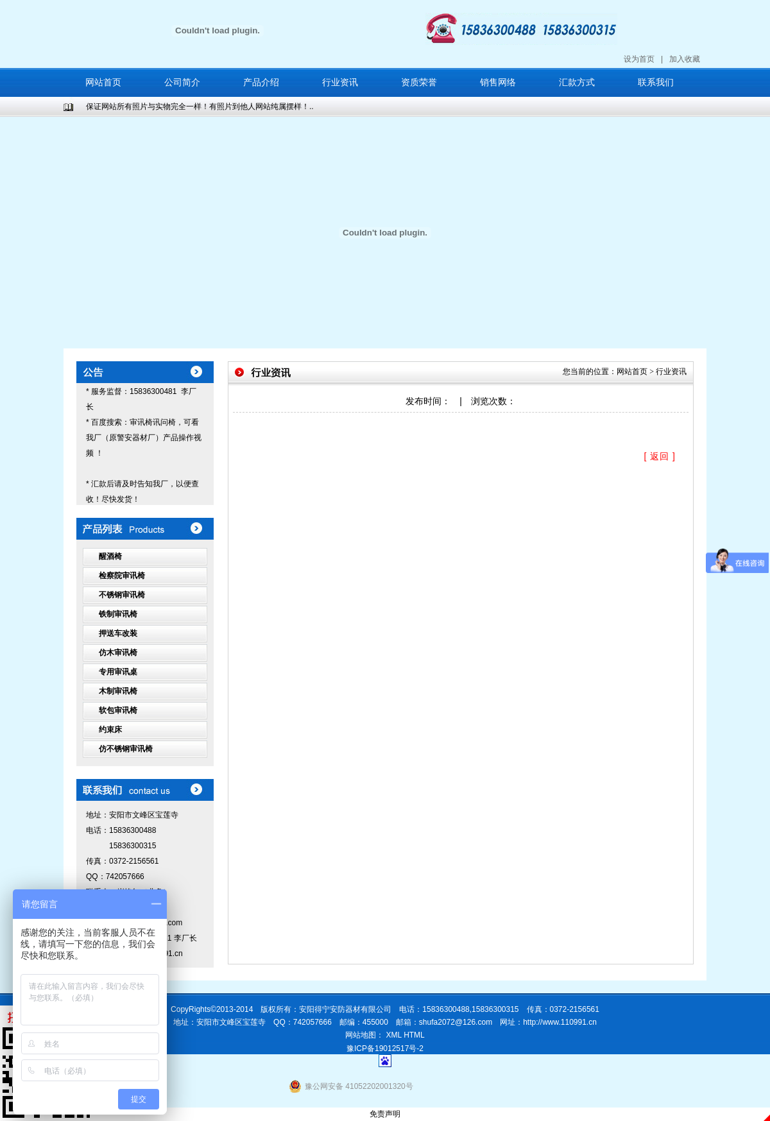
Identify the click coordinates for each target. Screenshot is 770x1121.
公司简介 (182, 82)
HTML (414, 1035)
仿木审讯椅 (118, 652)
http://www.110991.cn (560, 1022)
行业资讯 (340, 82)
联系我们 (656, 82)
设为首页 (639, 59)
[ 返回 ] (660, 456)
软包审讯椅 (118, 710)
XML (394, 1035)
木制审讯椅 (118, 691)
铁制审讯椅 (118, 614)
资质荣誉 (419, 82)
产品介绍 (261, 82)
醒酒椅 (110, 556)
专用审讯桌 (118, 671)
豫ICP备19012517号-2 (385, 1048)
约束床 (110, 729)
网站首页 (103, 82)
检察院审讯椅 (122, 575)
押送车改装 (118, 633)
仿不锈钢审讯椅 (126, 748)
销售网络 (498, 82)
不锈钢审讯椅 (122, 594)
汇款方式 (577, 82)
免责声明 (385, 1113)
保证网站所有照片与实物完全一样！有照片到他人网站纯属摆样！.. (200, 106)
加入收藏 (684, 59)
